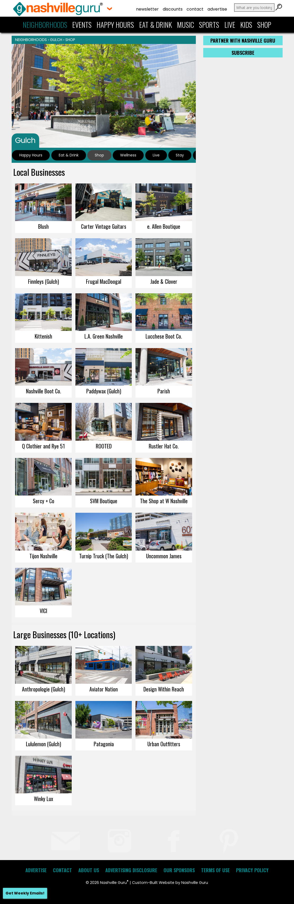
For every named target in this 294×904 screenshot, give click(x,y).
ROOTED (104, 446)
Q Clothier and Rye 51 (43, 446)
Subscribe (243, 52)
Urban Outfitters (163, 744)
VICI (43, 611)
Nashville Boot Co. (43, 391)
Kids (246, 24)
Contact (195, 9)
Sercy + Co (43, 501)
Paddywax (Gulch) (103, 391)
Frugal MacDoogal (103, 281)
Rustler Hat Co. (164, 446)
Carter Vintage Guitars (103, 226)
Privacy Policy (252, 870)
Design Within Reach (163, 689)
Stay (180, 155)
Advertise (217, 9)
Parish (163, 391)
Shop (264, 24)
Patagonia (104, 744)
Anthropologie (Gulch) (43, 689)
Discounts (173, 9)
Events (82, 24)
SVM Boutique (103, 501)
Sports (209, 24)
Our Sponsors (179, 870)
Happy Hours (115, 24)
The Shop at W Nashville (164, 501)
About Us (88, 870)
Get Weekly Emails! (25, 893)
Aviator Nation (103, 689)
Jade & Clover (163, 281)
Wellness (128, 155)
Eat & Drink (155, 24)
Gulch (56, 39)
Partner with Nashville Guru (242, 40)
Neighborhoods (45, 24)
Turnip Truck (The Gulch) (103, 556)
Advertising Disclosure (131, 870)
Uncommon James (164, 556)
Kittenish (43, 336)
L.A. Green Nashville (103, 336)
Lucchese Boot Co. (164, 336)
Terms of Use (215, 870)
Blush (43, 226)
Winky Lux (43, 799)
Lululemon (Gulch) (43, 744)
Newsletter (147, 9)
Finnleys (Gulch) (43, 281)
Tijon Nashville (43, 556)
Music (185, 24)
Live (229, 24)
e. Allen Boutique (163, 226)
